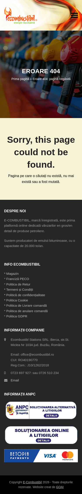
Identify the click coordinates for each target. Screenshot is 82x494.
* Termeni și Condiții (18, 289)
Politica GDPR (16, 316)
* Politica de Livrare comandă (25, 305)
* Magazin (11, 273)
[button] (74, 15)
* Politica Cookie (16, 300)
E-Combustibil (32, 482)
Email (15, 380)
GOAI (60, 487)
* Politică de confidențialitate (24, 295)
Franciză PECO (17, 279)
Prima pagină (20, 79)
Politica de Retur (18, 284)
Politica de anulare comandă (26, 311)
